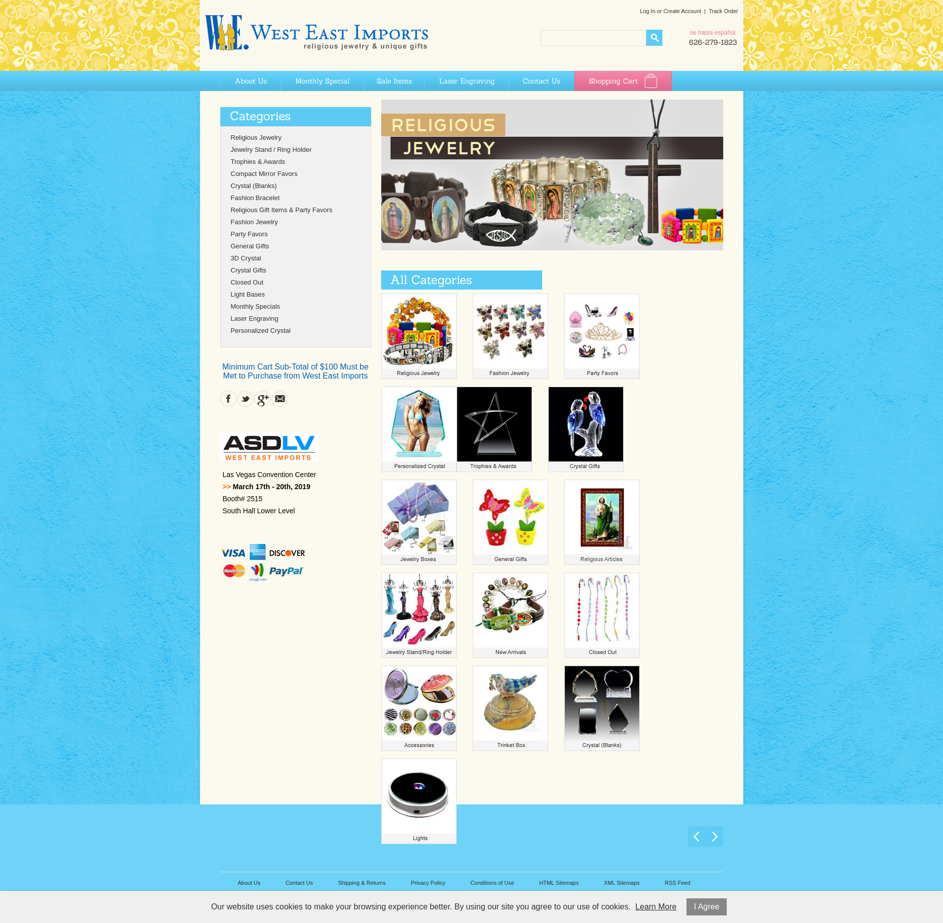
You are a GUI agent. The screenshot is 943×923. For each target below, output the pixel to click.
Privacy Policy (428, 883)
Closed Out (247, 282)
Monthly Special (322, 81)
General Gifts (250, 246)
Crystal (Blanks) (254, 186)
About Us (250, 81)
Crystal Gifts (249, 270)
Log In (647, 11)
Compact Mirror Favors (264, 173)
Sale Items (394, 81)
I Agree (707, 906)
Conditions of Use (492, 883)
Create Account (682, 11)
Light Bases (248, 294)
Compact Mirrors (419, 708)
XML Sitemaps (622, 883)
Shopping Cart (623, 81)
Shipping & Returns (362, 883)
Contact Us (541, 81)
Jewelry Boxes (419, 522)
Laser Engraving (466, 81)
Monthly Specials (255, 306)
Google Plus (262, 399)
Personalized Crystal (261, 330)
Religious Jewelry (256, 137)
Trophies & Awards (258, 161)
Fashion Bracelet (255, 198)
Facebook (228, 399)
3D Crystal (246, 258)
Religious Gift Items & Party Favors (281, 210)
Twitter (245, 399)
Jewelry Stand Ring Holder (419, 615)
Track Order (723, 11)
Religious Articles (602, 522)
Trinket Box (510, 708)
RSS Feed (678, 883)
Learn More (655, 906)
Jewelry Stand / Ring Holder (271, 149)
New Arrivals (510, 615)
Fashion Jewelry (254, 222)
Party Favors (249, 234)
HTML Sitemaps (558, 883)
